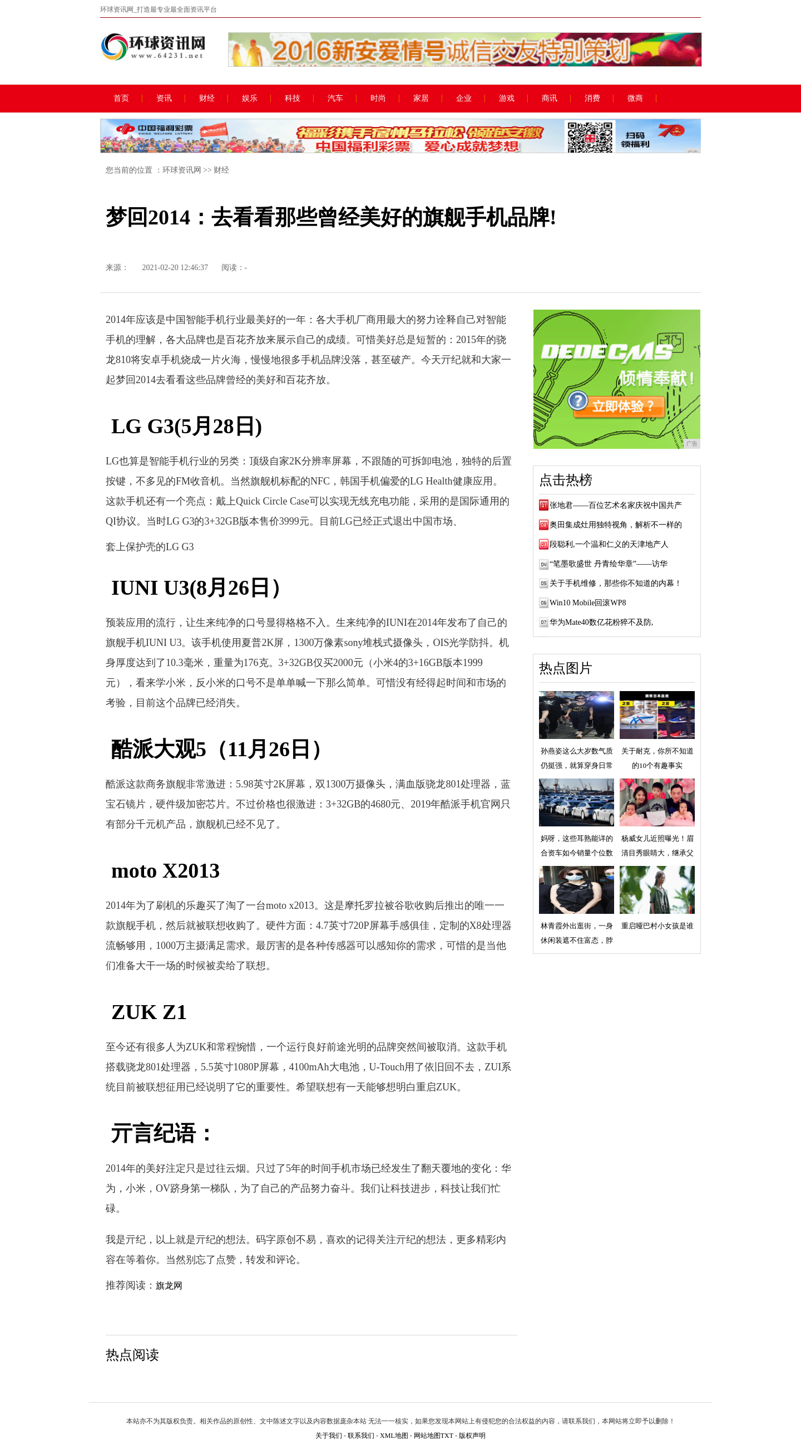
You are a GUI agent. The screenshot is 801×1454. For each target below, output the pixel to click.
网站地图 (427, 1436)
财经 (207, 98)
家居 (421, 98)
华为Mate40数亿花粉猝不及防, (601, 622)
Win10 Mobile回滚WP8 (588, 603)
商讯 (549, 98)
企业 (464, 98)
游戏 (507, 98)
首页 (121, 98)
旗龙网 (169, 1285)
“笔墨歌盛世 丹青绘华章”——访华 (609, 564)
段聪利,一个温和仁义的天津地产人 (609, 544)
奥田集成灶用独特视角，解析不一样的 (616, 525)
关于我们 (328, 1436)
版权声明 (472, 1436)
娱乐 (250, 98)
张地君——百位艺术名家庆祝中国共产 (616, 505)
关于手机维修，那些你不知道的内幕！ (616, 583)
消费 (592, 98)
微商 (635, 98)
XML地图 (394, 1436)
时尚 (378, 98)
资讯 (164, 98)
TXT (447, 1436)
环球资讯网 (181, 170)
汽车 (335, 98)
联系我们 (361, 1436)
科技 (292, 98)
